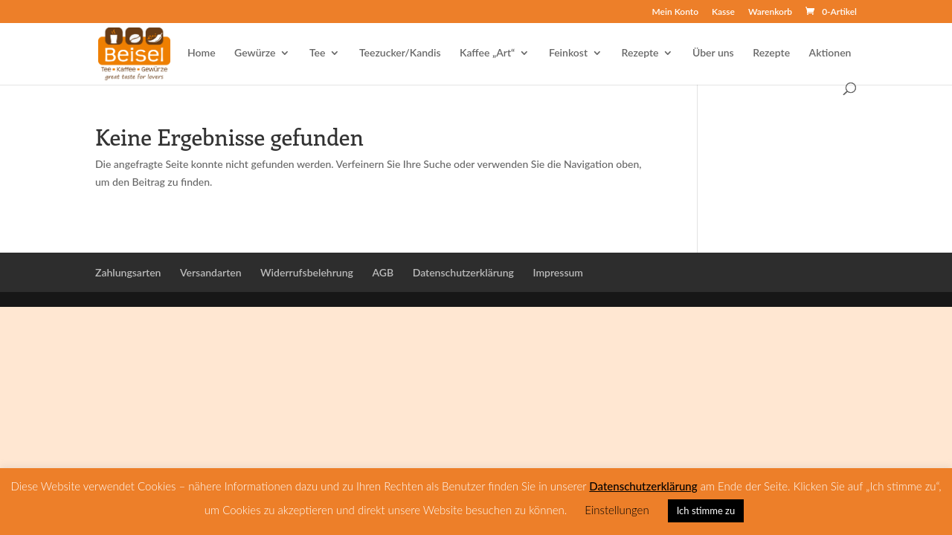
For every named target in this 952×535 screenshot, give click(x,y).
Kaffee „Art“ (487, 53)
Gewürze (254, 53)
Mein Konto (675, 12)
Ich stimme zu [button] (706, 510)
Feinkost (568, 53)
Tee (317, 53)
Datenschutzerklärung (463, 272)
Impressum (558, 272)
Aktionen (830, 53)
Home (201, 53)
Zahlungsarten (128, 272)
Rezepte (640, 53)
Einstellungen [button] (617, 509)
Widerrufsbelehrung (306, 272)
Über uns (713, 53)
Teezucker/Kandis (400, 53)
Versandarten (211, 272)
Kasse (723, 12)
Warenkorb (770, 12)
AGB (382, 272)
